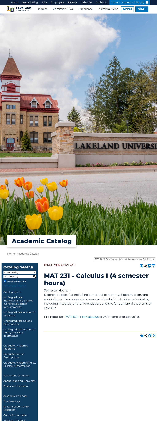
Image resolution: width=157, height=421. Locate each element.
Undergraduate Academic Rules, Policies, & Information (19, 332)
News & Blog (30, 2)
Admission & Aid (63, 9)
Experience (86, 9)
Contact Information (16, 415)
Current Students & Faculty (129, 2)
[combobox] (124, 259)
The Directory (11, 401)
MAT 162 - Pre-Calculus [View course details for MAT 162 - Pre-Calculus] (82, 316)
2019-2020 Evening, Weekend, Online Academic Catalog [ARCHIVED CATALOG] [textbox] (125, 259)
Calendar (86, 2)
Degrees (42, 9)
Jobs (44, 2)
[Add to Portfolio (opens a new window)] (141, 266)
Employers (57, 2)
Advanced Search (14, 285)
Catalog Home (12, 292)
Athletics (101, 2)
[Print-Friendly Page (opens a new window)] (149, 266)
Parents (72, 2)
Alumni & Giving (108, 9)
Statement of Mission (16, 375)
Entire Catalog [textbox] (11, 272)
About (15, 2)
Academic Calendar (15, 396)
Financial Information (16, 386)
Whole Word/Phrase (16, 281)
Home (11, 254)
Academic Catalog (28, 254)
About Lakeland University (19, 381)
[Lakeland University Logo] (19, 9)
